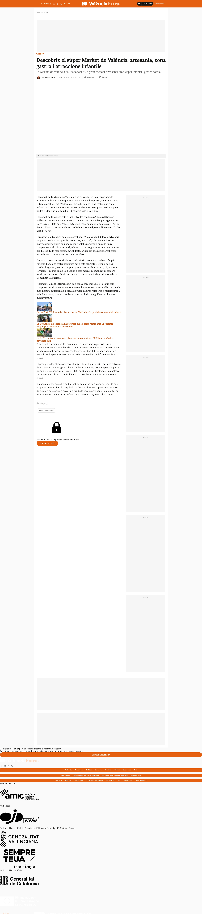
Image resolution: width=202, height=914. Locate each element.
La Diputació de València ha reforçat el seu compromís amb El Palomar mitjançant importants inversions (75, 325)
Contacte (58, 780)
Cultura (117, 770)
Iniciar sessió (47, 443)
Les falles (65, 775)
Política (89, 770)
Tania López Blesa (48, 77)
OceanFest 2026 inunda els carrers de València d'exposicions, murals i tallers (79, 312)
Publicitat (128, 780)
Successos (127, 770)
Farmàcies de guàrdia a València (86, 775)
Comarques (79, 770)
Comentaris (89, 77)
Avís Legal (79, 780)
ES (69, 4)
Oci (135, 770)
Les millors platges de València (114, 775)
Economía (98, 770)
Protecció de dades (95, 780)
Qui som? (68, 780)
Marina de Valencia (46, 410)
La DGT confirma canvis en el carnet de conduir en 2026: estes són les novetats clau (75, 339)
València (40, 54)
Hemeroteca (136, 775)
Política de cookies (113, 780)
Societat (108, 770)
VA (65, 4)
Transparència (142, 780)
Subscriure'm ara (101, 755)
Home (38, 12)
